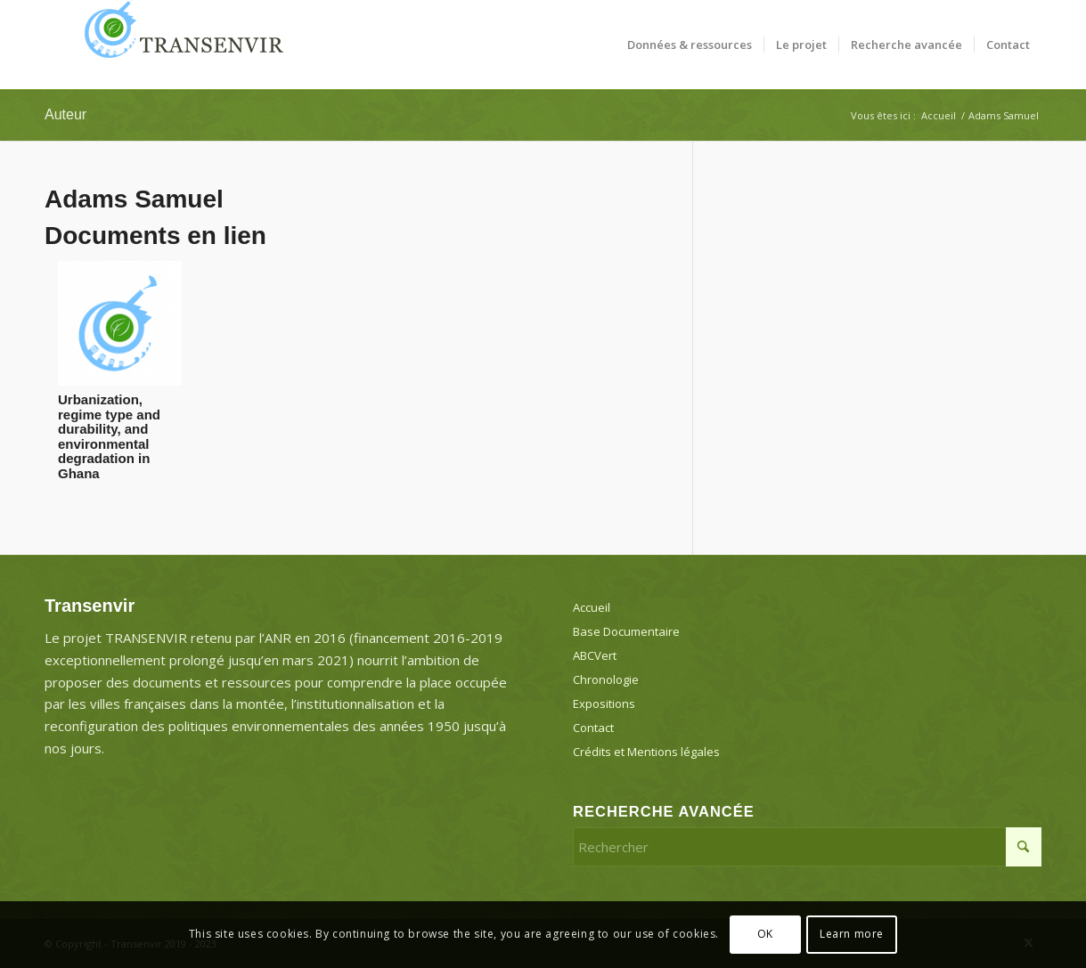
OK (765, 933)
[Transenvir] (178, 44)
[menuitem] (689, 44)
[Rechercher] (807, 846)
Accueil (591, 607)
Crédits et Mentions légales (646, 752)
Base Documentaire (626, 631)
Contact (593, 728)
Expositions (604, 703)
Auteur (65, 114)
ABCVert (594, 655)
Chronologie (606, 679)
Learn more (852, 933)
